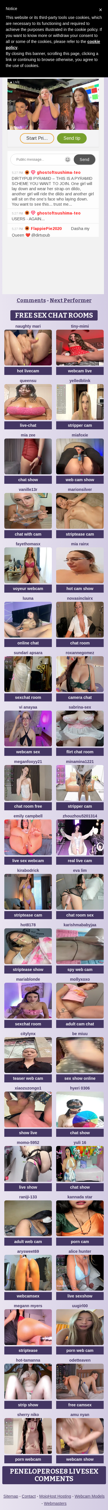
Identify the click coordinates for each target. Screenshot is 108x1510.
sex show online (79, 1078)
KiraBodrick (28, 870)
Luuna (28, 598)
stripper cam (80, 425)
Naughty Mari (28, 326)
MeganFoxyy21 (28, 761)
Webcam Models (90, 1496)
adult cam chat (80, 1024)
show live (28, 1132)
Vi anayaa (28, 707)
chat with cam (28, 534)
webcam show (80, 1459)
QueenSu (28, 380)
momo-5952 (28, 1142)
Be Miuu (80, 1033)
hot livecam (28, 371)
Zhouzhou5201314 (80, 816)
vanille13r (28, 489)
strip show (28, 1405)
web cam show (80, 479)
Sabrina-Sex (80, 707)
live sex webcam (28, 860)
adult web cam (28, 1241)
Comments (31, 300)
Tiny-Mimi (80, 326)
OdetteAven (80, 1360)
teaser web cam (28, 1078)
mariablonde (28, 979)
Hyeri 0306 (80, 1088)
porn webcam (28, 1459)
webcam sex (28, 752)
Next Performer (71, 300)
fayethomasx (28, 544)
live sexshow (79, 1296)
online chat (28, 643)
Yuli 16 (80, 1142)
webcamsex (28, 1296)
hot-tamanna (28, 1360)
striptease (27, 1350)
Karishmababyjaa (80, 925)
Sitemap (10, 1496)
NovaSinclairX (80, 598)
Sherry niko (28, 1414)
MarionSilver (80, 489)
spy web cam (79, 969)
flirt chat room (79, 752)
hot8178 (28, 925)
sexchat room (28, 697)
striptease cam (80, 534)
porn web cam (79, 1350)
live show (28, 1187)
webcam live (80, 371)
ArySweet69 (28, 1251)
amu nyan (80, 1414)
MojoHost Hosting (55, 1496)
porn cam (80, 1241)
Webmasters (55, 1503)
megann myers (28, 1305)
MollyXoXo (80, 979)
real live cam (80, 860)
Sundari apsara (28, 652)
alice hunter (80, 1251)
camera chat (80, 697)
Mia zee (28, 435)
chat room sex (80, 915)
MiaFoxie (80, 435)
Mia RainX (80, 544)
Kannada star (79, 1197)
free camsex (80, 1405)
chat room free (28, 806)
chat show (28, 479)
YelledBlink (79, 380)
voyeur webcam (28, 588)
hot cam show (80, 588)
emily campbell (28, 816)
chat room (80, 643)
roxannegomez (80, 652)
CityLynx (27, 1033)
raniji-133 (28, 1197)
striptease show (28, 969)
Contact (29, 1496)
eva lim (80, 870)
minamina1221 (80, 761)
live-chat (28, 425)
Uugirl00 (80, 1305)
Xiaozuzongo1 (28, 1088)
